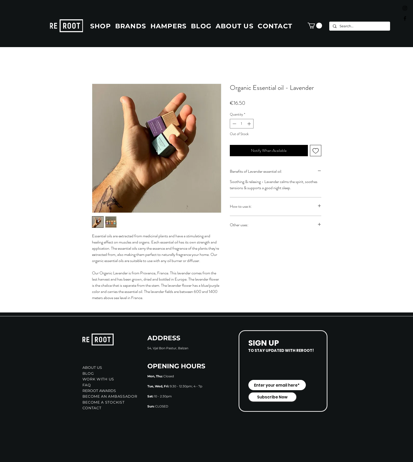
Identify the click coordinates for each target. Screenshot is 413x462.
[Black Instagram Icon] (405, 8)
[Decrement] (234, 123)
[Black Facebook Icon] (405, 18)
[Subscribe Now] (272, 397)
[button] (315, 26)
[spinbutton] (241, 123)
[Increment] (249, 123)
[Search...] (359, 26)
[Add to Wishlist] (315, 150)
